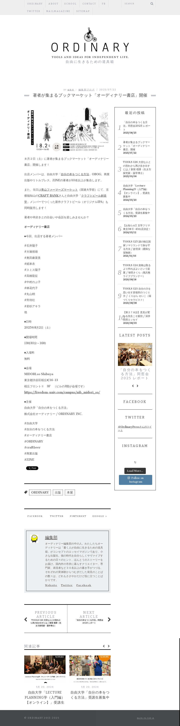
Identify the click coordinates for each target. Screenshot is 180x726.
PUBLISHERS (116, 79)
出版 (58, 492)
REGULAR (97, 79)
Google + (99, 516)
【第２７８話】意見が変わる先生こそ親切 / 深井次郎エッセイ (136, 316)
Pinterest (78, 516)
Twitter (118, 3)
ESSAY (81, 79)
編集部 (70, 90)
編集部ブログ (49, 79)
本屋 (70, 492)
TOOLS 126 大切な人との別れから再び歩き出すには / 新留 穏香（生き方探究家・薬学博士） (45, 618)
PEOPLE (66, 79)
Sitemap (64, 11)
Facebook (35, 516)
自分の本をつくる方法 (75, 174)
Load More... (135, 471)
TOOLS (134, 79)
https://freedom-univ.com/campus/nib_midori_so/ (62, 392)
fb (104, 3)
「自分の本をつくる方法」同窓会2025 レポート (90, 617)
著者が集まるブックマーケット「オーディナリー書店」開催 (136, 146)
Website (51, 585)
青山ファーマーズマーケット (59, 189)
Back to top (145, 718)
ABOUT (53, 3)
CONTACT (89, 3)
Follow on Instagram (136, 480)
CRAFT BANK (48, 195)
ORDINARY (35, 3)
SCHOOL (70, 3)
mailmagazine (39, 11)
